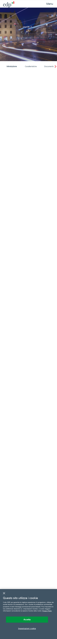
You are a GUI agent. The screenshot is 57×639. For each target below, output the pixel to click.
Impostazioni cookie (27, 628)
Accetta (27, 619)
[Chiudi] (4, 593)
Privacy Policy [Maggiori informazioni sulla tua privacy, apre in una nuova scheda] (47, 611)
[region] (28, 614)
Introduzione (12, 66)
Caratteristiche (31, 66)
